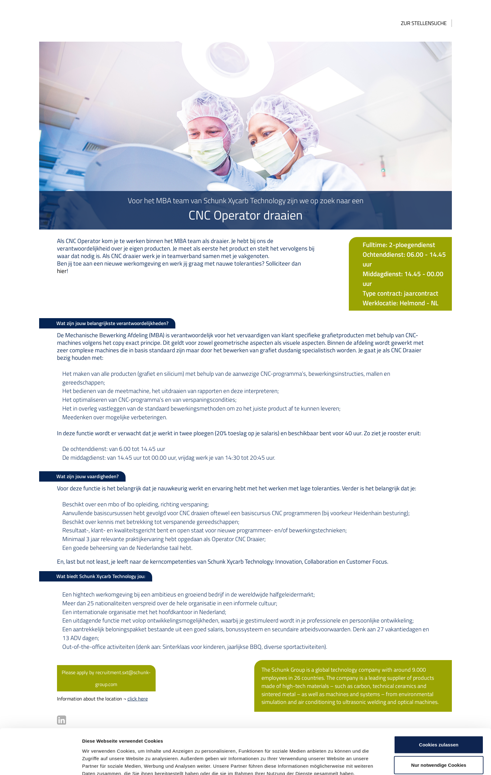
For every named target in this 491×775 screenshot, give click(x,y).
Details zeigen (333, 762)
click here (124, 672)
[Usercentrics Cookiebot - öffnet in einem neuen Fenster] (40, 762)
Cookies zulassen (438, 713)
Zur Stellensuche (437, 23)
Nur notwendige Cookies (438, 734)
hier (293, 263)
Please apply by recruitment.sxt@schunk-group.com (96, 652)
